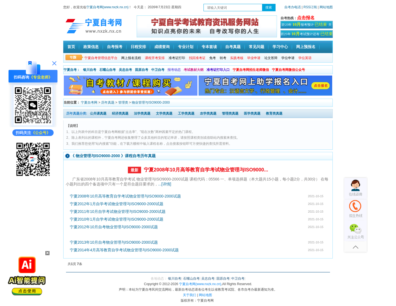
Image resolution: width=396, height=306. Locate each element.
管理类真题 (230, 113)
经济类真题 (120, 113)
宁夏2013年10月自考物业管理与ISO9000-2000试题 (114, 242)
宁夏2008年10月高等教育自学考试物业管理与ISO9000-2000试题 (125, 196)
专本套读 (209, 47)
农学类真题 (208, 113)
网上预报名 (305, 47)
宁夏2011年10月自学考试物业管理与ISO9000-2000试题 (118, 211)
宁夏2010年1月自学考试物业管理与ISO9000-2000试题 (116, 219)
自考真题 (233, 47)
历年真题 (107, 102)
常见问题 (256, 47)
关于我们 (189, 295)
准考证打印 (177, 58)
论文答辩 (270, 58)
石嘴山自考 (107, 70)
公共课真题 (98, 113)
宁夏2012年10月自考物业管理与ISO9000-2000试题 (114, 227)
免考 (212, 58)
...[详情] (164, 184)
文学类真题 (164, 113)
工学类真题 (186, 113)
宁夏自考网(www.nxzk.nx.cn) (107, 7)
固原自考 (141, 70)
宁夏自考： (72, 70)
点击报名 (306, 17)
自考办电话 (292, 7)
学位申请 (288, 58)
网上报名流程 (131, 58)
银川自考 (89, 70)
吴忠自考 (125, 70)
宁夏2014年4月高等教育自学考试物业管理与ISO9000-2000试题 (124, 250)
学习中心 (280, 47)
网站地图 (326, 7)
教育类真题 (274, 113)
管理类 (123, 102)
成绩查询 (162, 47)
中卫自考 (157, 70)
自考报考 (114, 47)
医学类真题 (252, 113)
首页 (71, 47)
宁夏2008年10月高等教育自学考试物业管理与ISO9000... (206, 170)
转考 (223, 58)
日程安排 (138, 47)
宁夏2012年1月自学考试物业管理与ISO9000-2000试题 (116, 204)
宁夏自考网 (89, 102)
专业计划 (185, 47)
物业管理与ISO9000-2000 (151, 102)
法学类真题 (142, 113)
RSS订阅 (311, 7)
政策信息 (91, 47)
